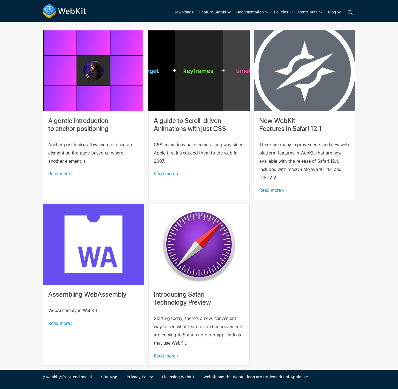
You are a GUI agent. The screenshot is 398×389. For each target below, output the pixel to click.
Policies (281, 12)
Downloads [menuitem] (184, 12)
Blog (332, 12)
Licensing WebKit (178, 377)
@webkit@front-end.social (67, 377)
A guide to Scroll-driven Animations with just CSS (199, 115)
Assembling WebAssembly (93, 284)
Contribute (308, 12)
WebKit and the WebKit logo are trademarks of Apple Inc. (256, 377)
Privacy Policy (140, 377)
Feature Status (212, 12)
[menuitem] (215, 12)
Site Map (109, 377)
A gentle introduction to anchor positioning (93, 115)
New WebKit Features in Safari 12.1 (304, 115)
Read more (59, 173)
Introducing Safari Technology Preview (199, 284)
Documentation (250, 12)
